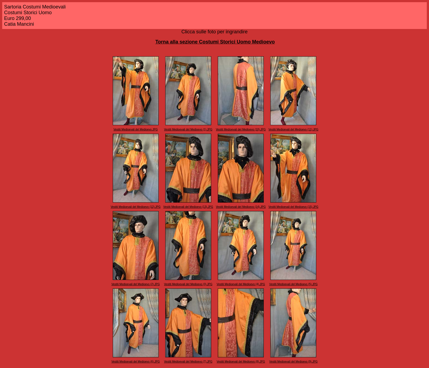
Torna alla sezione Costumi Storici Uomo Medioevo (215, 42)
